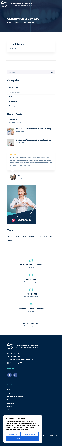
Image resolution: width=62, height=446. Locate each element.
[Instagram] (15, 375)
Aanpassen (13, 434)
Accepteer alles (22, 438)
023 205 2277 (31, 279)
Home (9, 23)
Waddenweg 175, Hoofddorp (20, 363)
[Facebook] (9, 375)
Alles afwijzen (30, 434)
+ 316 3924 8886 (31, 294)
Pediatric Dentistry (17, 44)
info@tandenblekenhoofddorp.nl (31, 308)
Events (17, 23)
